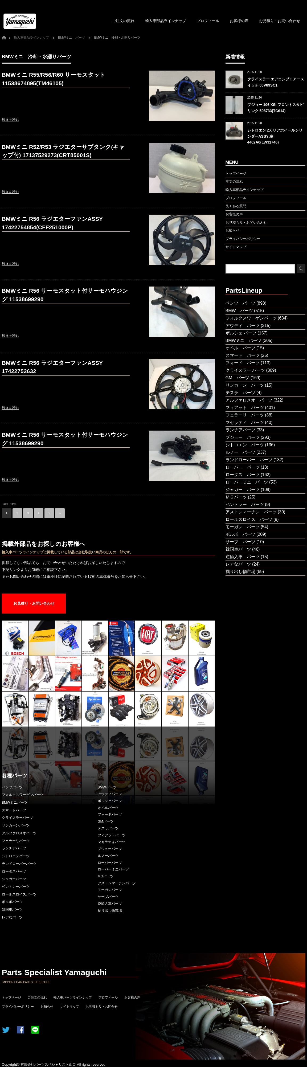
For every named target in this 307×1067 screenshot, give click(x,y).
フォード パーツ (243, 363)
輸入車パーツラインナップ (73, 997)
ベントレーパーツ (16, 887)
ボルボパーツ (12, 902)
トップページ (11, 997)
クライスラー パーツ (245, 370)
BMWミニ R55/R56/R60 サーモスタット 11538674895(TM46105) (53, 79)
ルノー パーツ (240, 452)
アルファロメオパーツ (19, 833)
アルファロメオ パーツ (249, 400)
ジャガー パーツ (243, 489)
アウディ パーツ (243, 325)
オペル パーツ (240, 348)
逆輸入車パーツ (110, 904)
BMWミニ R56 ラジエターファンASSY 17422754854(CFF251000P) (52, 223)
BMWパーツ (107, 787)
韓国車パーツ (12, 909)
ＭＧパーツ (236, 497)
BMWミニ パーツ (243, 340)
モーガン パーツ (243, 527)
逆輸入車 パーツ (243, 556)
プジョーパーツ (110, 849)
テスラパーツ (108, 828)
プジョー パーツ (243, 437)
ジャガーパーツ (14, 879)
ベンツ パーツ (240, 303)
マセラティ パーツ (245, 422)
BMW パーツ (239, 310)
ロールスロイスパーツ (19, 894)
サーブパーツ (108, 897)
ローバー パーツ (243, 467)
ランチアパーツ (14, 848)
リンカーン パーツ (245, 385)
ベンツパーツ (12, 787)
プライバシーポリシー (18, 1006)
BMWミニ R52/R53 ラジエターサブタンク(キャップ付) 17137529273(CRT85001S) (63, 151)
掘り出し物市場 (110, 911)
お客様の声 (239, 21)
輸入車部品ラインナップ (165, 21)
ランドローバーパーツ (19, 864)
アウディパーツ (110, 794)
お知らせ (46, 1006)
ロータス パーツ (243, 474)
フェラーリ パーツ (245, 415)
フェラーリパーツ (16, 841)
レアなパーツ (12, 917)
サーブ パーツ (240, 541)
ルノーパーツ (108, 856)
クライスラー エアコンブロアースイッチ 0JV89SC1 (275, 82)
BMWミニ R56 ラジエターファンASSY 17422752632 (52, 367)
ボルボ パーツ (240, 534)
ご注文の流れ (123, 21)
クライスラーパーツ (17, 818)
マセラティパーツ (111, 842)
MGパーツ (106, 876)
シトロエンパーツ (16, 856)
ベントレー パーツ (245, 504)
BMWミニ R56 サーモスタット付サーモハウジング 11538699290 (65, 295)
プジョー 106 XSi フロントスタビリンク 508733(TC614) (275, 108)
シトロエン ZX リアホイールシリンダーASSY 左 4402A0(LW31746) (275, 136)
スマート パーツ (243, 355)
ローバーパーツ (110, 863)
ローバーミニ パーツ (247, 482)
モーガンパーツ (110, 890)
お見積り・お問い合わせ (279, 21)
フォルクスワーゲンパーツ (22, 795)
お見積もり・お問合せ (102, 1006)
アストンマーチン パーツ (251, 512)
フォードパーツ (110, 814)
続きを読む (10, 120)
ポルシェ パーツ (241, 333)
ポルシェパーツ (110, 801)
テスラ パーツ (240, 392)
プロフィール (208, 21)
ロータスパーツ (14, 871)
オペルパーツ (108, 808)
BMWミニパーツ (14, 802)
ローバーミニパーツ (113, 869)
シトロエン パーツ (245, 445)
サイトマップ (69, 1006)
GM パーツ (237, 377)
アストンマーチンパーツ (117, 883)
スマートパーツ (14, 810)
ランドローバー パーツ (249, 459)
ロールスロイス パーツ (249, 519)
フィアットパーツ (111, 835)
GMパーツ (106, 821)
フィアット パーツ (245, 407)
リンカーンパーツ (16, 825)
